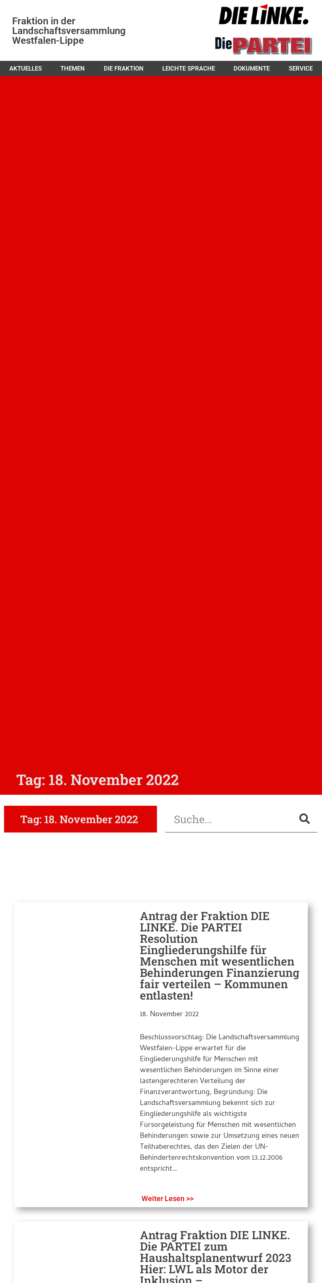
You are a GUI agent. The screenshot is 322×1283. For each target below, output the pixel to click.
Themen (72, 68)
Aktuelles (25, 68)
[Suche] (304, 819)
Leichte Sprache (188, 68)
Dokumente (252, 68)
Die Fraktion (124, 68)
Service (301, 68)
